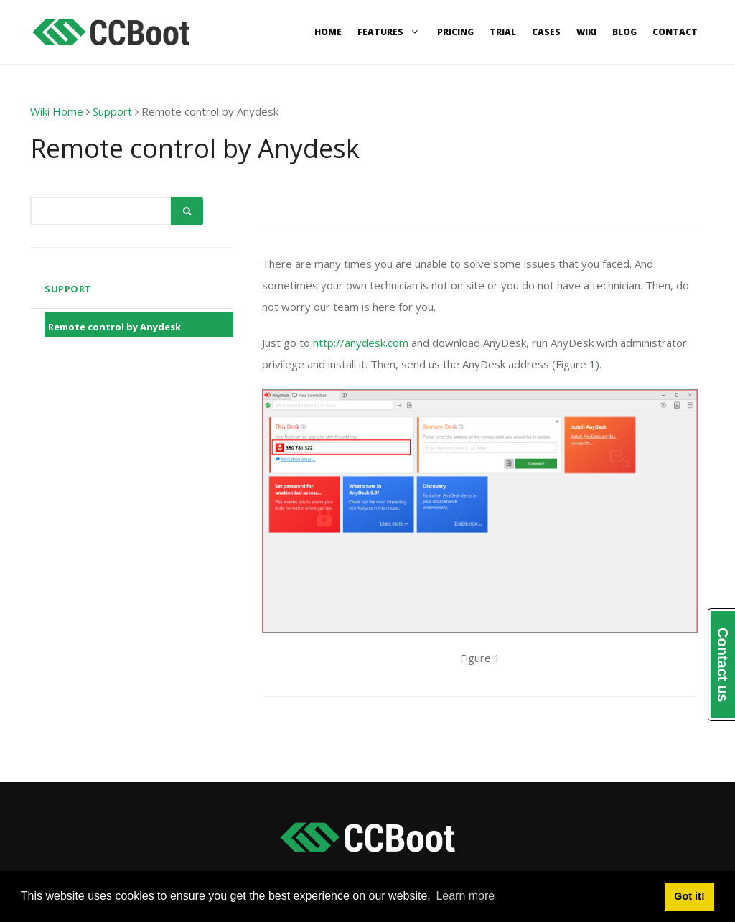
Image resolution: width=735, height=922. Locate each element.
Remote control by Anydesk (114, 326)
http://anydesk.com (360, 342)
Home (328, 32)
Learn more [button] (465, 896)
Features (389, 32)
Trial (503, 32)
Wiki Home (56, 111)
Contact (675, 32)
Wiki (586, 32)
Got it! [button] (689, 896)
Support (112, 111)
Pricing (455, 32)
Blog (624, 32)
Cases (546, 32)
